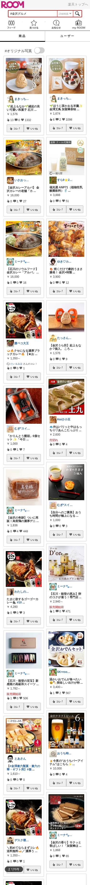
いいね (34, 128)
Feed (11, 24)
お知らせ (56, 24)
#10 (19, 602)
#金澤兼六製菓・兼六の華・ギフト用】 (23, 767)
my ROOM (78, 24)
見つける (34, 24)
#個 (29, 769)
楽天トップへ (78, 4)
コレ (17, 128)
